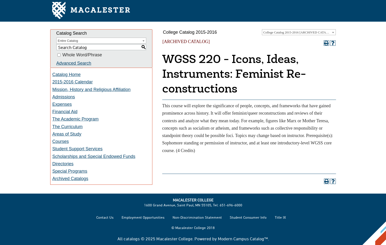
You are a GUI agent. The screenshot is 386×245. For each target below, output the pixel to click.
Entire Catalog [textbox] (68, 41)
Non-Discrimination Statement (197, 217)
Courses (60, 141)
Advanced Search (73, 63)
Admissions (63, 96)
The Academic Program (75, 119)
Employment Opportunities (143, 217)
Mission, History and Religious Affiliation (91, 89)
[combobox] (299, 32)
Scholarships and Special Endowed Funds (93, 156)
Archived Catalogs (70, 178)
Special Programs (69, 171)
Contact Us (104, 217)
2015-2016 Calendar (72, 81)
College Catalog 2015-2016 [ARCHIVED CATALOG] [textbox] (298, 32)
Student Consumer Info (248, 217)
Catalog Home (66, 74)
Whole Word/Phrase (82, 55)
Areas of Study (66, 134)
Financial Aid (65, 111)
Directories (63, 163)
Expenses (62, 104)
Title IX (280, 217)
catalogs (132, 238)
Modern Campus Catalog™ (243, 238)
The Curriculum (67, 126)
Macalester (91, 11)
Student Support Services (77, 148)
